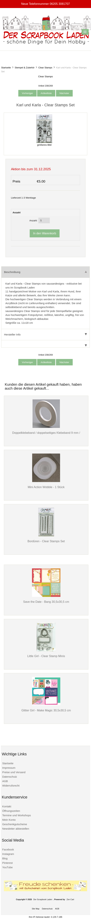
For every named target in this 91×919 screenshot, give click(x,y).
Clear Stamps (45, 67)
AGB (5, 781)
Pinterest (7, 862)
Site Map (35, 909)
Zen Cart (70, 899)
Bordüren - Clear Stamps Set (46, 541)
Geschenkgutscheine (14, 824)
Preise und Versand (13, 772)
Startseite (6, 67)
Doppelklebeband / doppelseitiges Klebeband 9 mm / (46, 432)
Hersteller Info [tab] (45, 334)
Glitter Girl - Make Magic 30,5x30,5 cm (46, 710)
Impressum (8, 767)
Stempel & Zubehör (24, 67)
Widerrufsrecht (10, 785)
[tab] (45, 344)
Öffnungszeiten (11, 810)
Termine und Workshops (16, 815)
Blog (4, 858)
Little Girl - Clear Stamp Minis (46, 656)
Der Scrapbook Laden (42, 899)
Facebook (8, 849)
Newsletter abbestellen (15, 828)
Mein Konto (9, 819)
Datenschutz (9, 776)
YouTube (7, 867)
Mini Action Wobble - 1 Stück (46, 487)
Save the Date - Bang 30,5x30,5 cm (46, 601)
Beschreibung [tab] (45, 272)
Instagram (8, 853)
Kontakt (6, 806)
